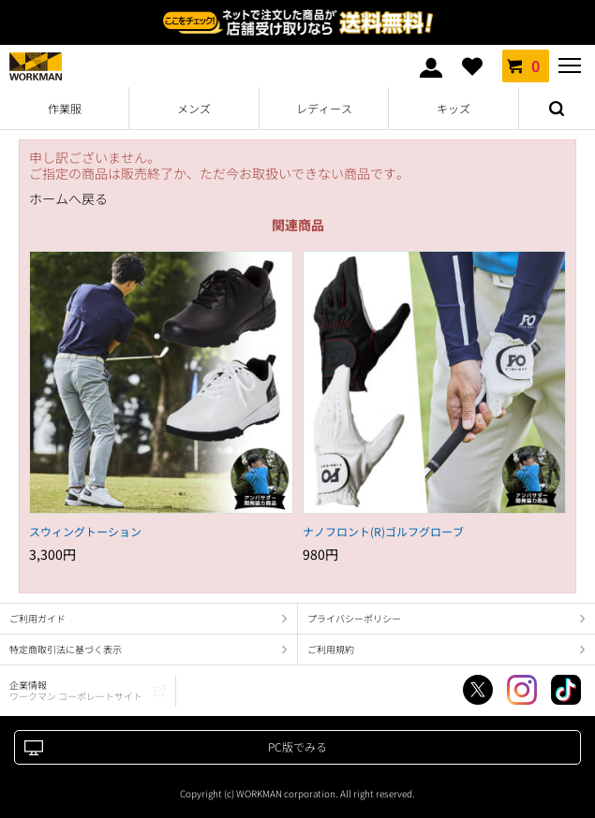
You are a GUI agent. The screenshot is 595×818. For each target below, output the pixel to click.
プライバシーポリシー (354, 618)
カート (525, 65)
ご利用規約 (330, 649)
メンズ (194, 108)
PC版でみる (297, 746)
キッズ (453, 108)
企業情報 (75, 690)
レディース (324, 108)
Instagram (522, 690)
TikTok (566, 690)
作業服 (65, 108)
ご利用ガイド (37, 618)
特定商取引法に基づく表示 (65, 649)
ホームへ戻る (68, 199)
